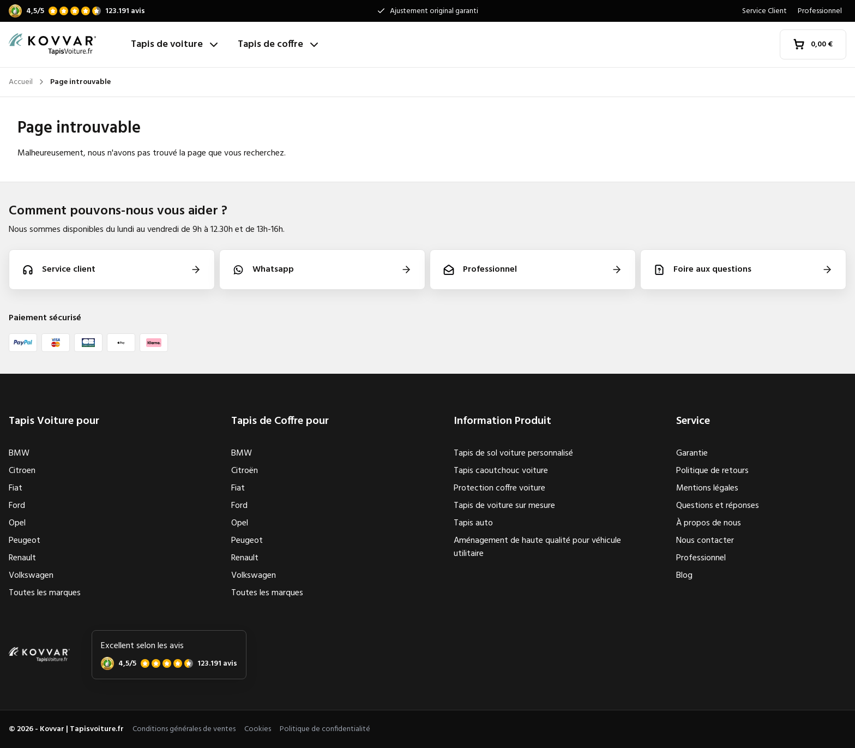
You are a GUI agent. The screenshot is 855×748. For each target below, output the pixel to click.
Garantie (692, 453)
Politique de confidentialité (325, 729)
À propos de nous (708, 523)
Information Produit (502, 421)
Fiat (15, 488)
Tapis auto (473, 523)
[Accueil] (65, 44)
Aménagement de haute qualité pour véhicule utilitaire (537, 547)
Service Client (764, 11)
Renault (22, 558)
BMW (19, 453)
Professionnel (820, 11)
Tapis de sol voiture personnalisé (513, 453)
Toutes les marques (45, 593)
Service (693, 421)
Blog (684, 575)
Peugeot (24, 540)
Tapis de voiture (175, 44)
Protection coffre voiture (499, 488)
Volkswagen (31, 575)
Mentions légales (707, 488)
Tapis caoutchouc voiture (501, 470)
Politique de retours (712, 470)
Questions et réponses (717, 505)
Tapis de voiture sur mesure (504, 505)
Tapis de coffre (279, 44)
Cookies (257, 729)
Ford (17, 505)
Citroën (244, 470)
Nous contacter (705, 540)
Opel (17, 523)
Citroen (22, 470)
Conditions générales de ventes (184, 729)
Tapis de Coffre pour (280, 421)
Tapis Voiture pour (54, 421)
